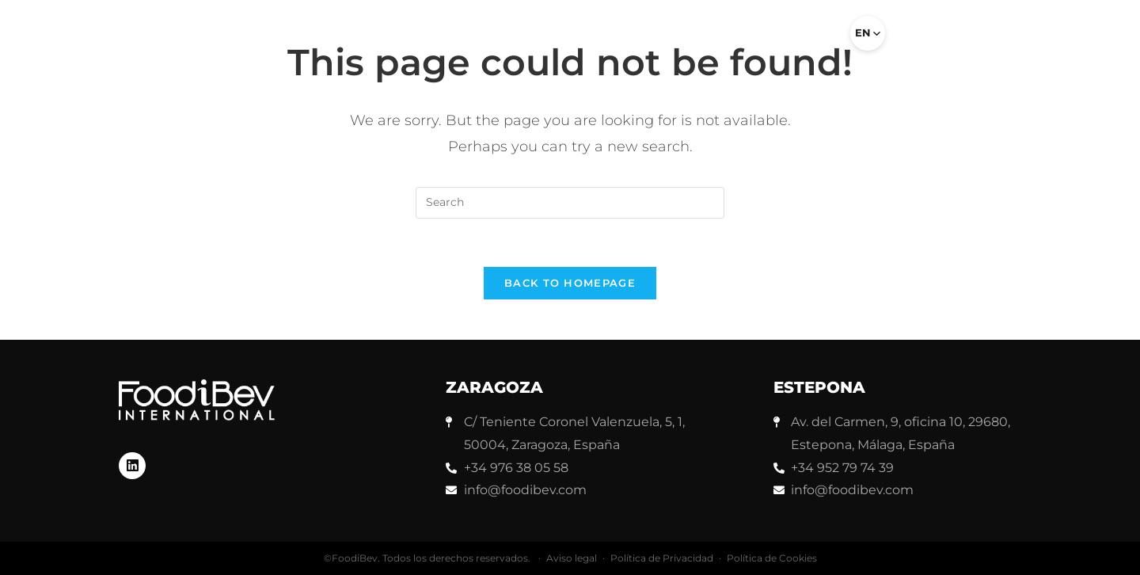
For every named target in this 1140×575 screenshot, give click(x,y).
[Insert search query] (570, 203)
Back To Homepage (570, 282)
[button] (817, 40)
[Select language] (867, 33)
